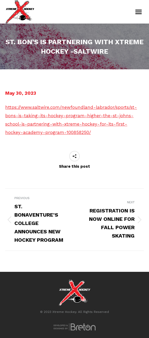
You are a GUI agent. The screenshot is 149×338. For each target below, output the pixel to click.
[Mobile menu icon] (138, 12)
